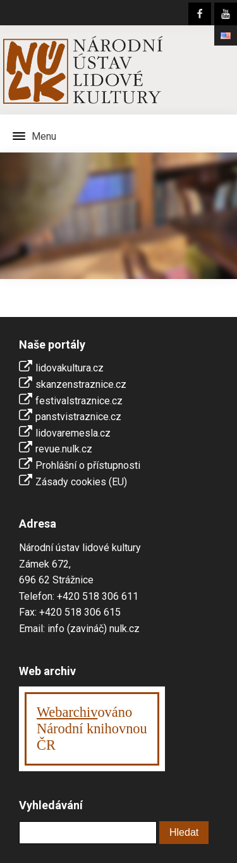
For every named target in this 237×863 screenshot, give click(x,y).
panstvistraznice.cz (78, 417)
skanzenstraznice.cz (80, 384)
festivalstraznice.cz (79, 401)
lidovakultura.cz (69, 368)
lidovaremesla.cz (73, 433)
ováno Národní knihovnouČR (92, 728)
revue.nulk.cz (63, 449)
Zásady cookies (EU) (81, 482)
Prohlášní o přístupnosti (87, 465)
